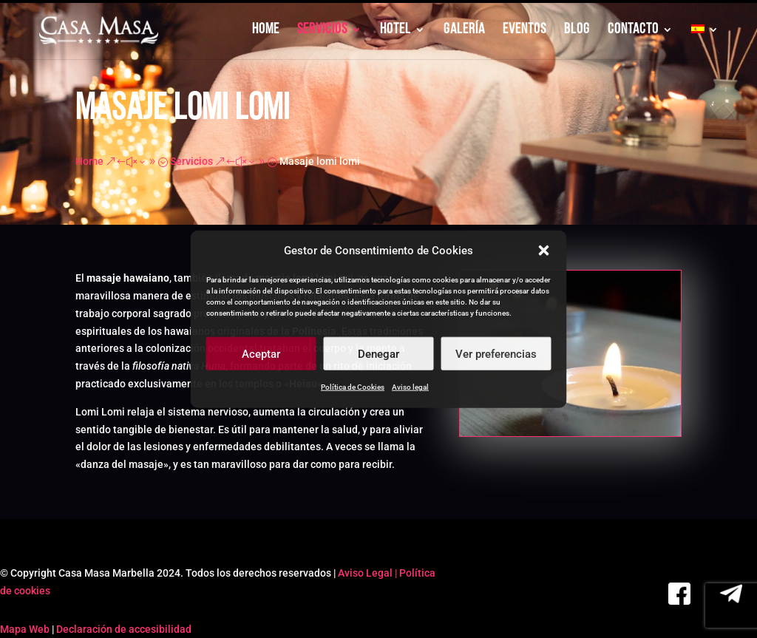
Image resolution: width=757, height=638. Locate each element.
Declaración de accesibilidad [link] (123, 629)
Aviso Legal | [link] (368, 573)
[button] (544, 250)
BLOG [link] (577, 30)
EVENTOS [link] (524, 30)
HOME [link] (265, 30)
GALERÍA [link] (464, 30)
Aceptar (261, 354)
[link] (99, 30)
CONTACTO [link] (633, 30)
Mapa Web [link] (25, 629)
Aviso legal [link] (410, 387)
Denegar (378, 354)
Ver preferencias (496, 354)
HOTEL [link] (395, 30)
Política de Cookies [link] (352, 387)
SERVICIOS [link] (322, 30)
